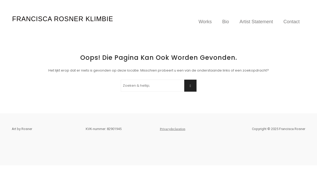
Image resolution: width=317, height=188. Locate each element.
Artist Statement (256, 21)
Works (205, 21)
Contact (291, 21)
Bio (225, 21)
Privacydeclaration (172, 129)
